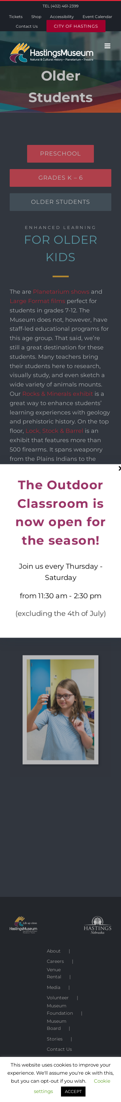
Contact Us (59, 1049)
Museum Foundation (60, 1009)
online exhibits (79, 576)
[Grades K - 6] (60, 178)
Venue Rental (54, 973)
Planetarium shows (61, 291)
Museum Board (56, 1024)
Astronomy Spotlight (40, 511)
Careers (55, 961)
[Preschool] (60, 154)
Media (53, 987)
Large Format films (37, 301)
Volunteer (58, 998)
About (54, 951)
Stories (55, 1039)
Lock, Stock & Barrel (54, 430)
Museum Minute (85, 558)
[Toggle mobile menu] (108, 46)
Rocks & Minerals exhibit (57, 393)
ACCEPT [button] (73, 1091)
